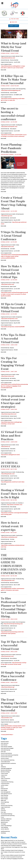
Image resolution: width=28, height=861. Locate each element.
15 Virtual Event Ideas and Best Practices (11, 435)
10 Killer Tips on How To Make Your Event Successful (13, 79)
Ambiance (3, 766)
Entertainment (4, 788)
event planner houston (6, 793)
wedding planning (5, 831)
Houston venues (5, 758)
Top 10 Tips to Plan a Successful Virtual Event (13, 645)
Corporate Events (5, 783)
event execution (4, 743)
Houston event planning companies (9, 755)
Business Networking (6, 770)
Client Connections (5, 778)
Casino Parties (4, 773)
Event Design (4, 790)
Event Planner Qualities (6, 746)
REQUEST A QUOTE (13, 25)
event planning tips (5, 750)
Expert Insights (4, 798)
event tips (3, 751)
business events (5, 741)
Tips (2, 765)
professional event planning (7, 815)
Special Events (4, 822)
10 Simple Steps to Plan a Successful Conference (13, 676)
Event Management (5, 792)
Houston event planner (6, 753)
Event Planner (4, 745)
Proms (2, 817)
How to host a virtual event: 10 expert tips (12, 526)
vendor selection (5, 829)
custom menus (4, 785)
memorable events (5, 761)
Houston (3, 803)
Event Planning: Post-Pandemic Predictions (11, 148)
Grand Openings (5, 802)
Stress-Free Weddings (6, 825)
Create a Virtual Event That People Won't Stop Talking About (13, 203)
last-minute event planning (7, 760)
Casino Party (4, 775)
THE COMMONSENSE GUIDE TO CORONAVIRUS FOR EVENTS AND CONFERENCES (13, 564)
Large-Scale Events (5, 807)
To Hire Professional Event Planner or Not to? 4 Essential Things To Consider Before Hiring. (14, 607)
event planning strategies (7, 748)
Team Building (4, 827)
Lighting (3, 808)
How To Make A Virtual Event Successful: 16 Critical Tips (11, 271)
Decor (2, 787)
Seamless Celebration (6, 819)
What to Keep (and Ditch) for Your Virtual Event (13, 47)
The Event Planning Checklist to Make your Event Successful (14, 705)
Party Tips (3, 812)
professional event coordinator (8, 763)
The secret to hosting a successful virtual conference (13, 114)
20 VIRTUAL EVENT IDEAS (10, 464)
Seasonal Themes (5, 820)
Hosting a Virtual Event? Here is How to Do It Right (14, 493)
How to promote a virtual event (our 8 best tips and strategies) (13, 401)
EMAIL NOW (14, 22)
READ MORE (3, 70)
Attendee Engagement (6, 768)
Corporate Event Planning (7, 782)
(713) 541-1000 (15, 19)
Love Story (3, 810)
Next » (11, 734)
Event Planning (4, 795)
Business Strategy (5, 771)
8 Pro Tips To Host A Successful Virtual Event (13, 338)
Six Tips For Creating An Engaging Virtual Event (12, 363)
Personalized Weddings (6, 814)
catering (3, 777)
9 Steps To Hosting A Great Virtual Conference (13, 235)
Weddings (3, 833)
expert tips (3, 800)
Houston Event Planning (6, 805)
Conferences (4, 780)
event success (4, 797)
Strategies (3, 824)
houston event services (6, 756)
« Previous (3, 734)
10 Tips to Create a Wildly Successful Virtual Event (13, 307)
